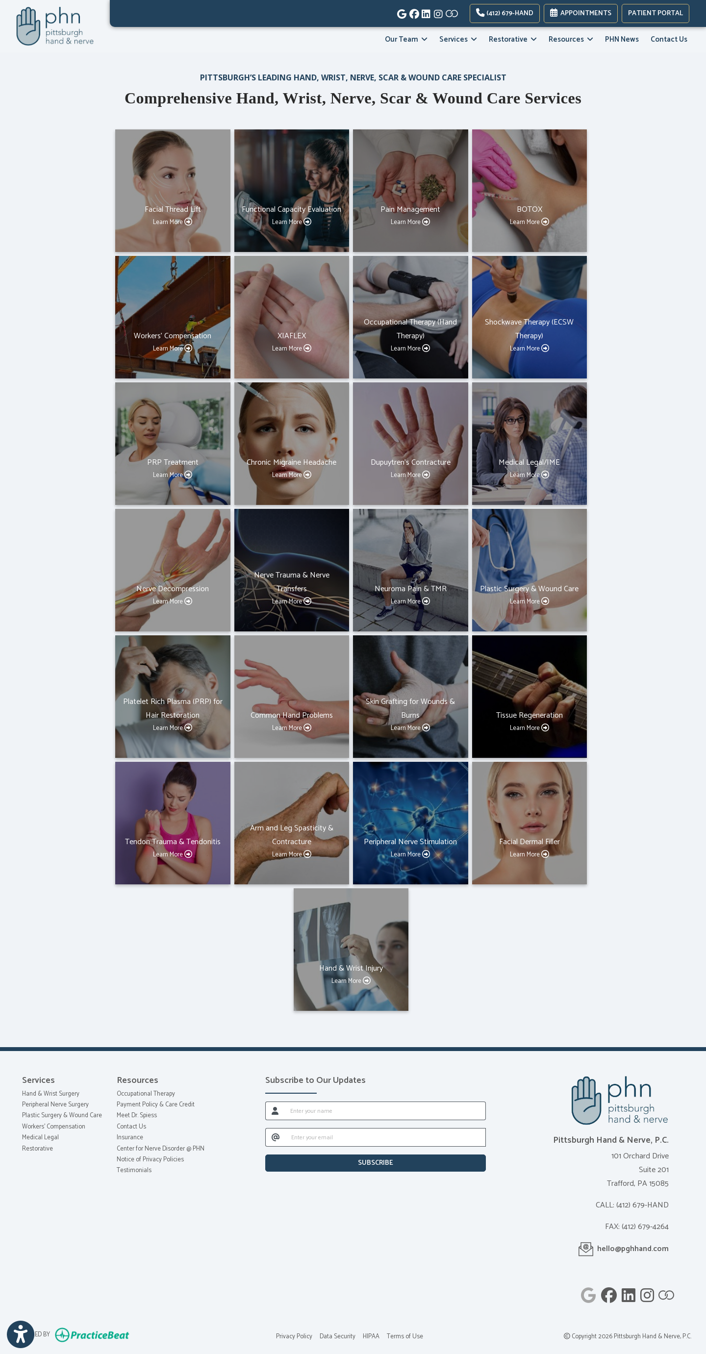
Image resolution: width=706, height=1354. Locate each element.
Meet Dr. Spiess (137, 1115)
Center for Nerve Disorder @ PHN (160, 1149)
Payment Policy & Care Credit (156, 1105)
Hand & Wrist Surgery (50, 1094)
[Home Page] (55, 26)
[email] (385, 1137)
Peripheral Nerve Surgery (55, 1105)
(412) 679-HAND (504, 13)
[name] (385, 1111)
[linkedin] (425, 12)
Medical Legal (40, 1137)
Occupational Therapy (146, 1094)
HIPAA (371, 1336)
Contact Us (669, 39)
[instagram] (437, 12)
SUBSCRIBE (375, 1163)
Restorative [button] (513, 39)
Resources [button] (571, 39)
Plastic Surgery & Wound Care (62, 1115)
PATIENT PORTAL (655, 13)
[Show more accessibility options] (20, 1335)
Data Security (337, 1336)
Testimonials (134, 1170)
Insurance (130, 1137)
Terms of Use (405, 1336)
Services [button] (458, 39)
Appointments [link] (580, 13)
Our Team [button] (406, 39)
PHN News (622, 39)
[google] (400, 12)
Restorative (37, 1149)
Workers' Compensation (53, 1127)
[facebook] (413, 12)
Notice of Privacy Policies (150, 1159)
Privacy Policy (294, 1336)
